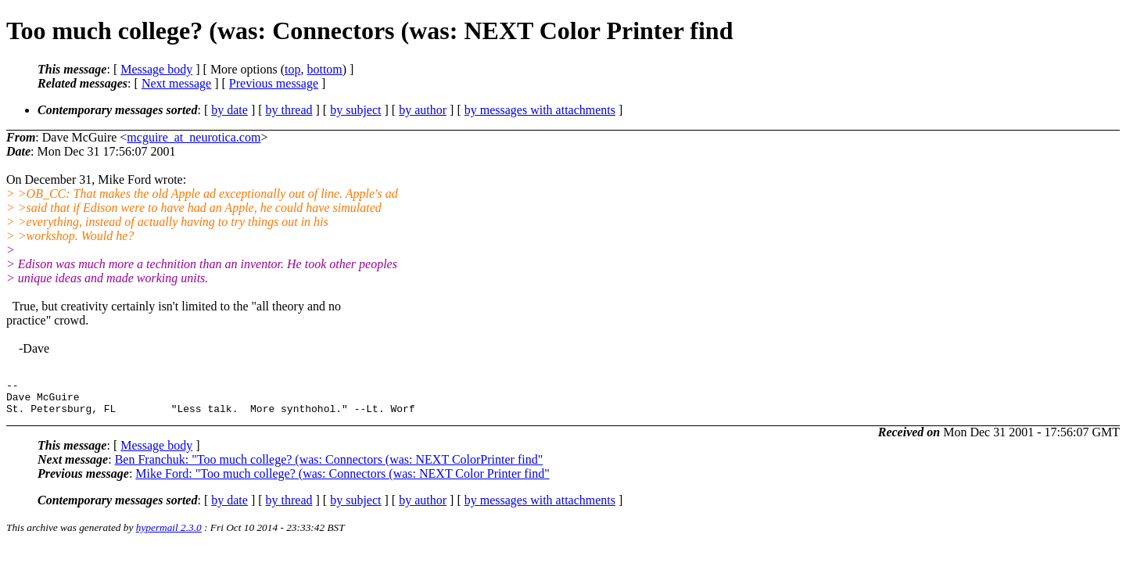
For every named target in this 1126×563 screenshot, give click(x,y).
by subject (355, 110)
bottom (324, 69)
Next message (176, 83)
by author (422, 110)
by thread (289, 110)
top (292, 69)
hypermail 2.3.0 (169, 534)
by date (229, 110)
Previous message (273, 83)
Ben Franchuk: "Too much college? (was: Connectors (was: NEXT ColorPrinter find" (329, 466)
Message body (156, 69)
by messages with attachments (539, 110)
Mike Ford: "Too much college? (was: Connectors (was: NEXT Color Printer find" (342, 480)
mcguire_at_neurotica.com (193, 137)
